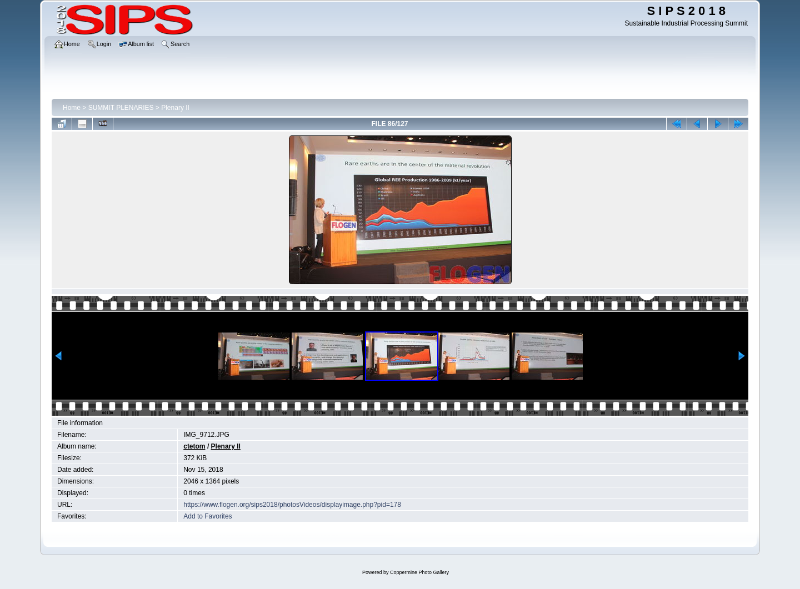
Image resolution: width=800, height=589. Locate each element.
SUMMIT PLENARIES (121, 108)
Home (72, 108)
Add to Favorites (207, 516)
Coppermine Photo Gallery (419, 572)
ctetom (194, 446)
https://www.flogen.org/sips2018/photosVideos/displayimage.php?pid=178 (292, 505)
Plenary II (175, 108)
